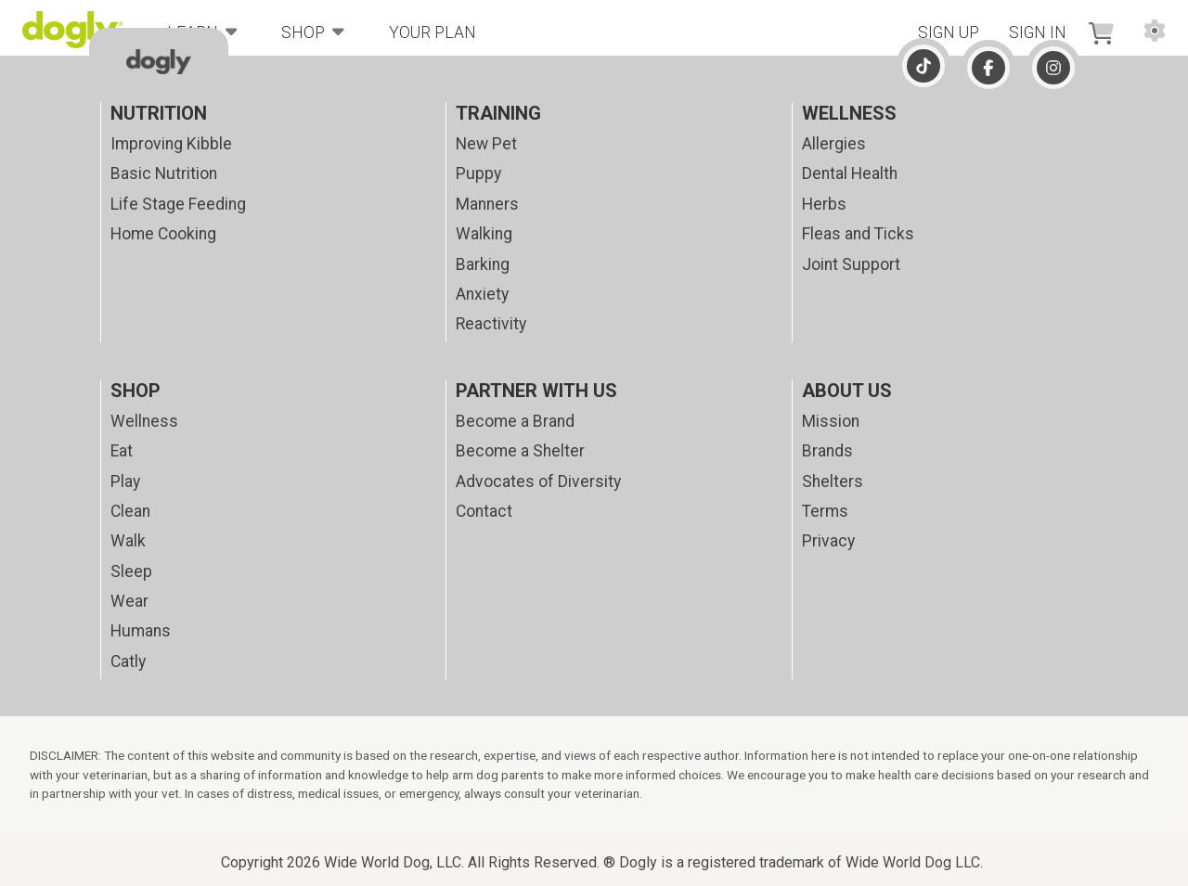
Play (125, 481)
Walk (128, 541)
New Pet (486, 144)
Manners (487, 204)
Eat (121, 451)
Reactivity (491, 324)
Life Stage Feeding (178, 204)
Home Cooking (163, 234)
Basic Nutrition (163, 173)
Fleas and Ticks (858, 234)
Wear (129, 601)
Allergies (834, 144)
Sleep (131, 571)
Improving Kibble (171, 144)
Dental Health (849, 173)
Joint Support (851, 264)
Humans (140, 631)
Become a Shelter (520, 451)
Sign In (1037, 32)
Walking (484, 234)
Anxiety (482, 294)
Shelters (832, 481)
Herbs (824, 204)
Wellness (144, 421)
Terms (825, 511)
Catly (128, 661)
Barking (483, 264)
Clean (130, 511)
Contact (484, 511)
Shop (312, 31)
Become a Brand (515, 421)
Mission (830, 421)
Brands (827, 451)
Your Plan (432, 32)
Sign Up (948, 32)
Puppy (478, 173)
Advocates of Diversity (538, 481)
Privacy (828, 541)
